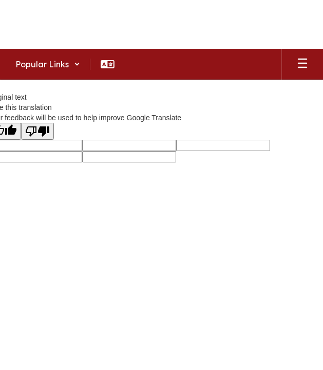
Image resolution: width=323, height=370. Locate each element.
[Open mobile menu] (302, 64)
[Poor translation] (37, 131)
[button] (47, 64)
